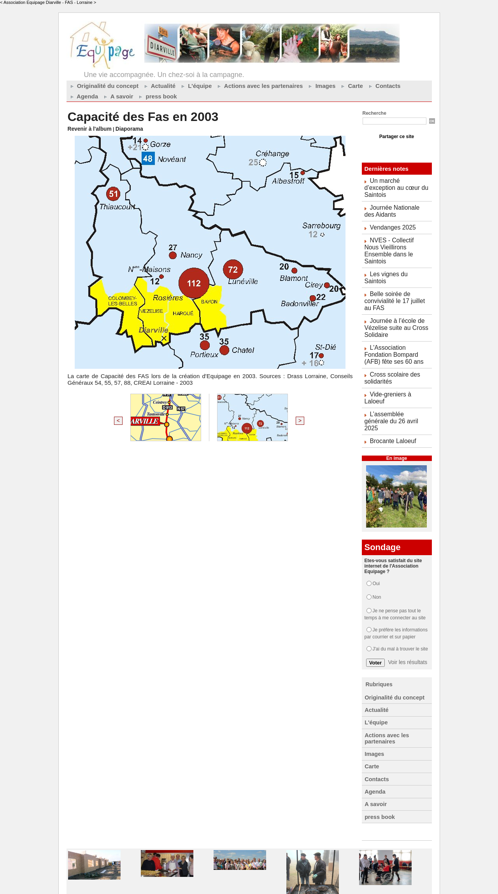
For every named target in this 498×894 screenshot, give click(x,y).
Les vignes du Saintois (397, 254)
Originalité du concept (103, 85)
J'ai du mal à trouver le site (400, 595)
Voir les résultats (408, 609)
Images (321, 85)
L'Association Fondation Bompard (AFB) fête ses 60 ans (396, 321)
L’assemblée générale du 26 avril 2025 (394, 372)
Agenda (83, 96)
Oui (376, 530)
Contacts (383, 85)
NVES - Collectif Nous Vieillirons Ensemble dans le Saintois (396, 235)
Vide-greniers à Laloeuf (398, 357)
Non (377, 543)
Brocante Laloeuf (390, 388)
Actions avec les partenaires (259, 85)
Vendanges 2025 (390, 217)
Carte (351, 85)
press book (157, 96)
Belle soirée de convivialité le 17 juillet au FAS (395, 272)
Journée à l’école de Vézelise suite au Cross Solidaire (393, 296)
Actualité (158, 85)
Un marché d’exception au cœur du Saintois (395, 183)
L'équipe (195, 85)
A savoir (117, 96)
